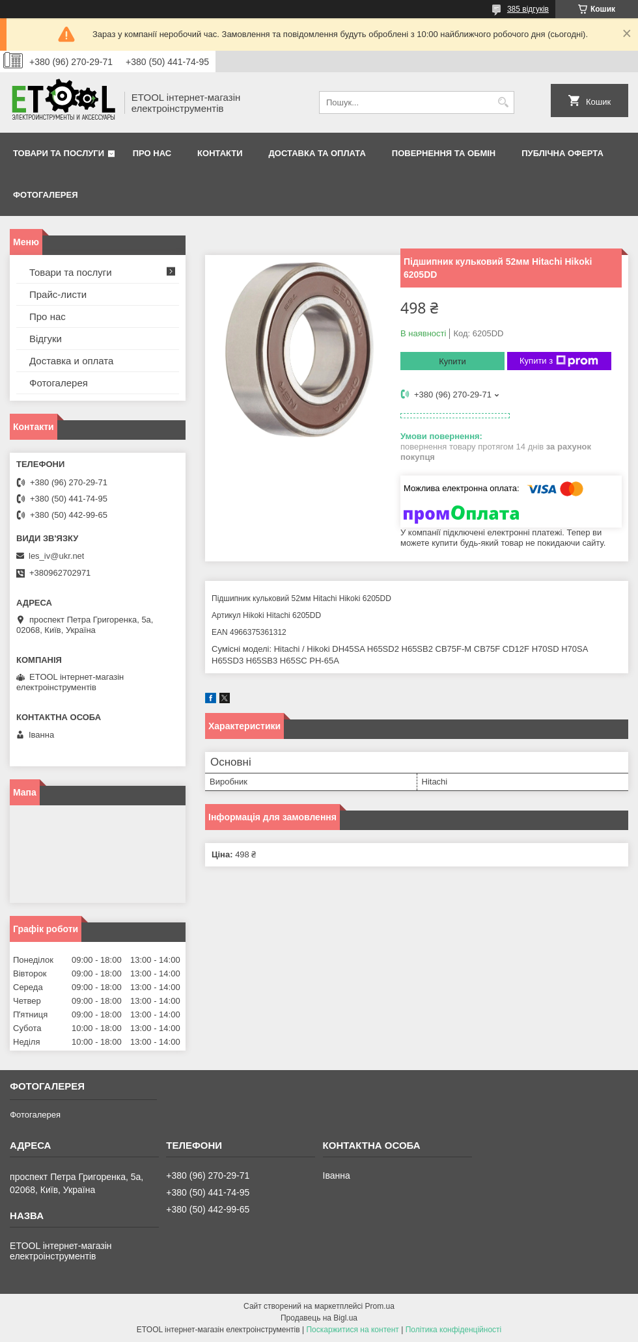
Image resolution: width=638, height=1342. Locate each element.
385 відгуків (528, 9)
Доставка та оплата (317, 153)
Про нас (152, 153)
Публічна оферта (562, 153)
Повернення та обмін (443, 153)
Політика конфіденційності (454, 1329)
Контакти (220, 153)
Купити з (559, 361)
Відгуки (45, 338)
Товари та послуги (58, 153)
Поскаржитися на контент (352, 1329)
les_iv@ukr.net (56, 556)
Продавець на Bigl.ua (319, 1317)
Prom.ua (380, 1306)
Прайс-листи (58, 294)
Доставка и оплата (71, 360)
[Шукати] (503, 102)
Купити (452, 361)
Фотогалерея (45, 195)
